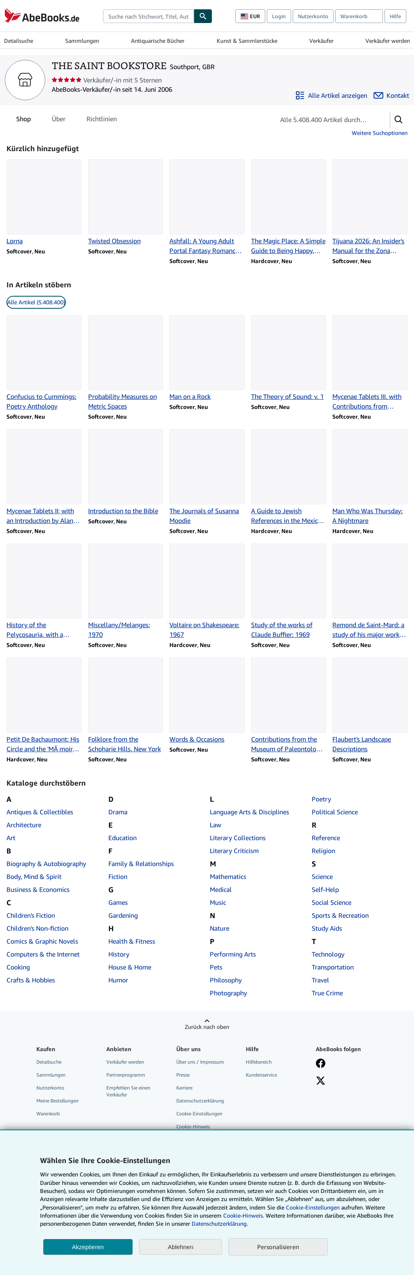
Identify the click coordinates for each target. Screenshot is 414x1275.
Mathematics (228, 876)
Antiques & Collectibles (39, 812)
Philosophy (226, 980)
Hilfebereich (259, 1062)
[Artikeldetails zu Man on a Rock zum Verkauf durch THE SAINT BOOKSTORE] (207, 358)
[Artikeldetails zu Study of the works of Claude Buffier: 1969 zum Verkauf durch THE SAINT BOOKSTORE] (288, 592)
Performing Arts (233, 954)
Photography (228, 993)
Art (10, 838)
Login (279, 16)
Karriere (184, 1088)
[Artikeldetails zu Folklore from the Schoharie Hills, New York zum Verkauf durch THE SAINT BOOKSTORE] (125, 706)
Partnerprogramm (125, 1075)
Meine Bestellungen (57, 1101)
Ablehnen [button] (180, 1246)
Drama (117, 812)
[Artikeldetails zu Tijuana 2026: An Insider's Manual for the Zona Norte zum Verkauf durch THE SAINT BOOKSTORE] (370, 207)
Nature (219, 928)
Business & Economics (38, 889)
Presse (183, 1075)
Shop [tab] (23, 120)
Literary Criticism (234, 851)
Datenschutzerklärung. (220, 1223)
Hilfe (395, 16)
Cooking (18, 967)
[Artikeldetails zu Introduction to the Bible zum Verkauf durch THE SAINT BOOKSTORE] (125, 472)
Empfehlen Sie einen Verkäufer (128, 1091)
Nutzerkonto (313, 16)
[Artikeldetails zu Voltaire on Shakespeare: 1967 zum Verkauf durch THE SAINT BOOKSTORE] (207, 592)
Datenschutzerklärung (200, 1101)
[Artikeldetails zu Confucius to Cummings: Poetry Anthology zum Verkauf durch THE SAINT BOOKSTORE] (44, 363)
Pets (216, 967)
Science (322, 876)
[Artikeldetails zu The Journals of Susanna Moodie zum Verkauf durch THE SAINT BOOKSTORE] (207, 477)
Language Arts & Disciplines (249, 812)
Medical (221, 889)
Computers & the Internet (43, 954)
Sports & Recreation (340, 915)
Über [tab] (58, 120)
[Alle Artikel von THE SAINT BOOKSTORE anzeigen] (331, 95)
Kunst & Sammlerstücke (247, 40)
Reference (326, 838)
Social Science (331, 902)
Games (118, 902)
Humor (118, 980)
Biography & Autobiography (46, 864)
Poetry (321, 799)
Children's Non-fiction (37, 928)
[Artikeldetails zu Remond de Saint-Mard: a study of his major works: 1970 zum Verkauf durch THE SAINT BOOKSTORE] (370, 592)
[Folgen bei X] (320, 1081)
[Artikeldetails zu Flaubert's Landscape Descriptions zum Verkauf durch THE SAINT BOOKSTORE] (370, 706)
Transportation (333, 967)
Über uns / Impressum (200, 1062)
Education (122, 838)
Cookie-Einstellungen (313, 1207)
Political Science (335, 812)
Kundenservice (261, 1075)
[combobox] (148, 16)
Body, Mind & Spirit (33, 876)
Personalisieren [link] (278, 1246)
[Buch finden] (203, 16)
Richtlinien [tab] (102, 120)
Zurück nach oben (207, 1026)
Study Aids (327, 928)
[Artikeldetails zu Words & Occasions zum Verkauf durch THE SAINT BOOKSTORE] (207, 701)
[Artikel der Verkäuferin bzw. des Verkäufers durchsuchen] (324, 120)
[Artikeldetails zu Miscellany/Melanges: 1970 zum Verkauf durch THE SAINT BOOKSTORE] (125, 592)
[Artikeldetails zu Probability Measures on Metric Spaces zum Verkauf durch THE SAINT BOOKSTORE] (125, 363)
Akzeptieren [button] (88, 1246)
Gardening (123, 915)
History (118, 954)
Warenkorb (48, 1114)
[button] (399, 120)
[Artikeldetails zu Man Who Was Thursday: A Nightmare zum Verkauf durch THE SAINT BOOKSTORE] (370, 477)
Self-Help (325, 889)
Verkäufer (321, 40)
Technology (328, 954)
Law (215, 825)
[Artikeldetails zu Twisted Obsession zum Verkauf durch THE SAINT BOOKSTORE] (125, 202)
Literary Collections (238, 838)
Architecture (23, 825)
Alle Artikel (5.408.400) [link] (36, 302)
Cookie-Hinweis (193, 1126)
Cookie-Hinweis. (243, 1215)
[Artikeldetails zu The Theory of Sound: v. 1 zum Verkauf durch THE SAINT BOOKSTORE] (288, 358)
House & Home (129, 967)
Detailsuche (18, 40)
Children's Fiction (30, 915)
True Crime (327, 993)
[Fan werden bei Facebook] (320, 1064)
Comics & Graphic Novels (42, 941)
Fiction (117, 876)
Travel (320, 980)
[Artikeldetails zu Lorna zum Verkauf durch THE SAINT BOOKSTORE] (44, 202)
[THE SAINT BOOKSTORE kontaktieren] (391, 95)
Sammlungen (82, 40)
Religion (323, 851)
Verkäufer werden (387, 40)
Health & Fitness (131, 941)
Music (218, 902)
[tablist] (66, 119)
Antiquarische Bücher (157, 40)
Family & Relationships (141, 864)
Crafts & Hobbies (30, 980)
